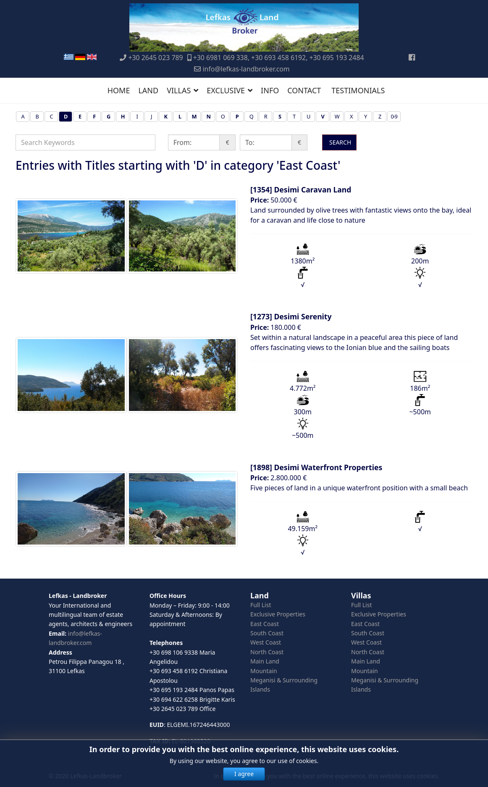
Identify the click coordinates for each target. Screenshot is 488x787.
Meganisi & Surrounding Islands (283, 684)
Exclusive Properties (277, 614)
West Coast (265, 642)
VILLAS (179, 90)
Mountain (263, 671)
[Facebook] (412, 57)
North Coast (266, 652)
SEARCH (339, 142)
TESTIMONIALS (358, 90)
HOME (119, 90)
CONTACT (304, 90)
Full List (260, 605)
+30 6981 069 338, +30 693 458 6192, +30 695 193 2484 (278, 57)
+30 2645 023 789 (156, 57)
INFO (270, 90)
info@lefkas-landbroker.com (245, 69)
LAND (148, 90)
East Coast (264, 624)
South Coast (266, 633)
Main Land (264, 661)
